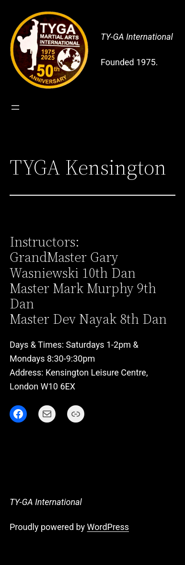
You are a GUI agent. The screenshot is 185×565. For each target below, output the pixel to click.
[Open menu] (15, 107)
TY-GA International (137, 37)
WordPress (108, 527)
